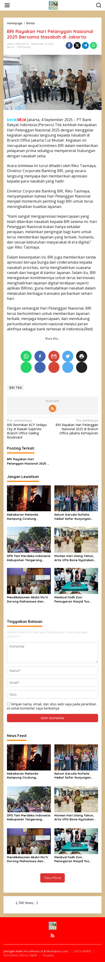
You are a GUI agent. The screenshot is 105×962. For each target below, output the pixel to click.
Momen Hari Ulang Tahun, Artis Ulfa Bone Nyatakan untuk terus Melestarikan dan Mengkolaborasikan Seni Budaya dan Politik (74, 558)
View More (52, 878)
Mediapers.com (57, 951)
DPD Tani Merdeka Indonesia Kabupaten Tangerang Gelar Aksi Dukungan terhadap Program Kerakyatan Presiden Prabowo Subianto (28, 558)
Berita (10, 47)
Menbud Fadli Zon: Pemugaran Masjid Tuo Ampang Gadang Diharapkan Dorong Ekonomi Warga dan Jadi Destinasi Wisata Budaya (73, 599)
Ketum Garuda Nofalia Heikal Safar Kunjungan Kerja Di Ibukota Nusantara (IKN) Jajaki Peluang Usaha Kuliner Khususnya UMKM (75, 517)
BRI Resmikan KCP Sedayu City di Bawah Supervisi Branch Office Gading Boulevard (29, 428)
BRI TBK (15, 387)
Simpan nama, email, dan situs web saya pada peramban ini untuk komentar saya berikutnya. (51, 706)
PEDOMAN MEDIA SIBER (20, 955)
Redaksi (48, 955)
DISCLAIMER (82, 951)
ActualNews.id (33, 951)
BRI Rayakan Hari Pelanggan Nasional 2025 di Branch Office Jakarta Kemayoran (76, 426)
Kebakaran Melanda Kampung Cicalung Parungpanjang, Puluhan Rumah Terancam (26, 517)
